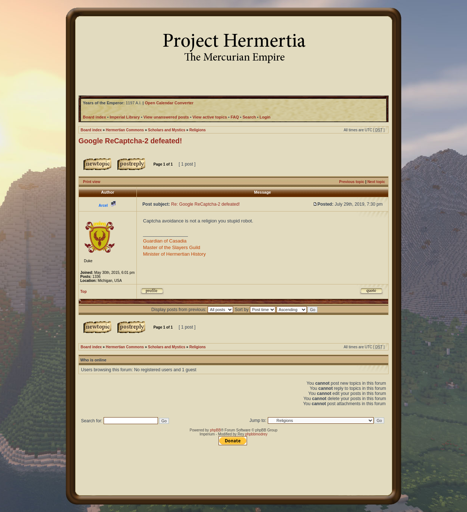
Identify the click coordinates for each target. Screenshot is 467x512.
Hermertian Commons (125, 130)
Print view (91, 182)
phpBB (215, 430)
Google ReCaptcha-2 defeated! (130, 141)
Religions (197, 130)
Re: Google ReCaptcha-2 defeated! (205, 204)
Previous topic (351, 182)
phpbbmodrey (256, 434)
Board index (91, 130)
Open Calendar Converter (169, 103)
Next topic (376, 182)
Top (83, 292)
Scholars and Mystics (166, 130)
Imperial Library (125, 117)
